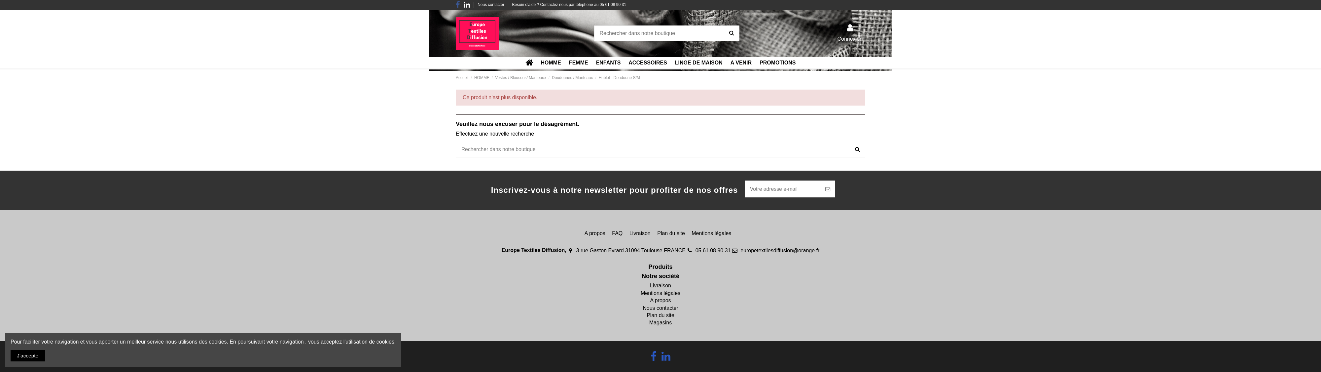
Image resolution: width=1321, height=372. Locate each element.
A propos (595, 233)
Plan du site (671, 233)
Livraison (640, 233)
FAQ (617, 233)
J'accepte (28, 355)
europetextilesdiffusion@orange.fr (779, 251)
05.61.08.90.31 (713, 251)
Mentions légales (711, 233)
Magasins (660, 323)
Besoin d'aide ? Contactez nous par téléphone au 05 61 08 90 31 (569, 4)
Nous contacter (491, 4)
